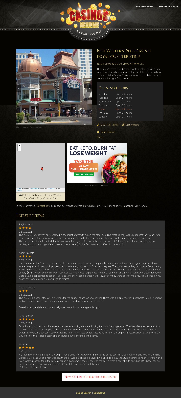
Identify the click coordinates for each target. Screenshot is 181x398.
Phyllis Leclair (26, 224)
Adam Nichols (26, 253)
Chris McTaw (36, 127)
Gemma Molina (27, 287)
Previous (18, 88)
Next (89, 88)
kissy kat (23, 344)
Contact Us (99, 393)
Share (100, 137)
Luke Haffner (26, 316)
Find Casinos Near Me (144, 6)
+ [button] (19, 145)
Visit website (132, 125)
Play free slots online (168, 6)
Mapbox (19, 190)
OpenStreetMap (35, 188)
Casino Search (83, 393)
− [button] (19, 149)
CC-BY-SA (51, 188)
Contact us (42, 206)
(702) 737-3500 (109, 125)
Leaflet (19, 188)
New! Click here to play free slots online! (90, 377)
